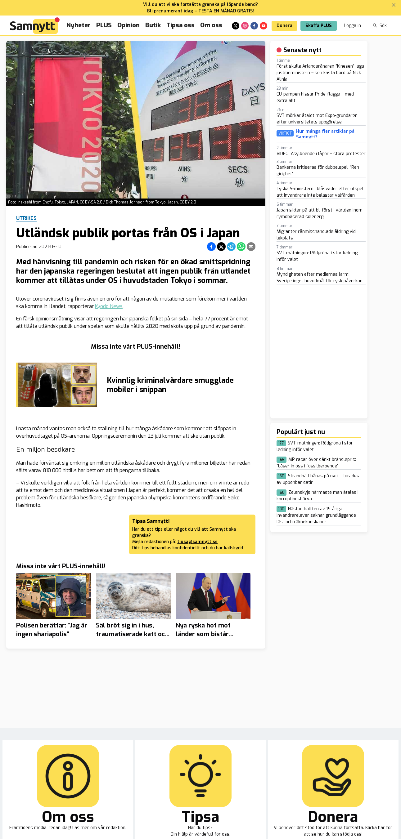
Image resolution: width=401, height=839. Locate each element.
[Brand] (35, 25)
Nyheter (78, 25)
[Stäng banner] (394, 5)
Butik (153, 25)
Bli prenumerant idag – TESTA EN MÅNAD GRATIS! (200, 11)
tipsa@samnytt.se (197, 542)
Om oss (211, 25)
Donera (284, 26)
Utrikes (26, 218)
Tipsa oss (180, 25)
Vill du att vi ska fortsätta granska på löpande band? (200, 4)
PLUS (104, 25)
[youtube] (263, 25)
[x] (235, 25)
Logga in (352, 26)
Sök (380, 26)
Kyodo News (109, 306)
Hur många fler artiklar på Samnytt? (325, 134)
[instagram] (245, 25)
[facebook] (254, 25)
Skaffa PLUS (318, 26)
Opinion (128, 25)
